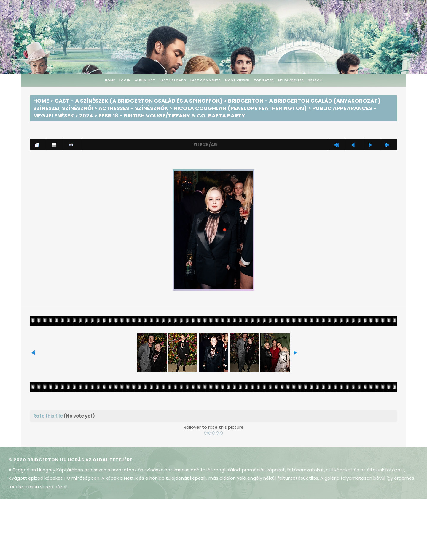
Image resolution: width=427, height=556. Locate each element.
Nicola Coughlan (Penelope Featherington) (240, 108)
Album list (145, 80)
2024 (86, 115)
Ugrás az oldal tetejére (100, 460)
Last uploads (173, 80)
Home (110, 80)
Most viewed (237, 80)
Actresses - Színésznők (133, 108)
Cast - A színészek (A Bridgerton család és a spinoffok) (139, 100)
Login (125, 80)
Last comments (205, 80)
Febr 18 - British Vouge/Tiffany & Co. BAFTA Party (171, 115)
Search (315, 80)
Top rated (264, 80)
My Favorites (291, 80)
